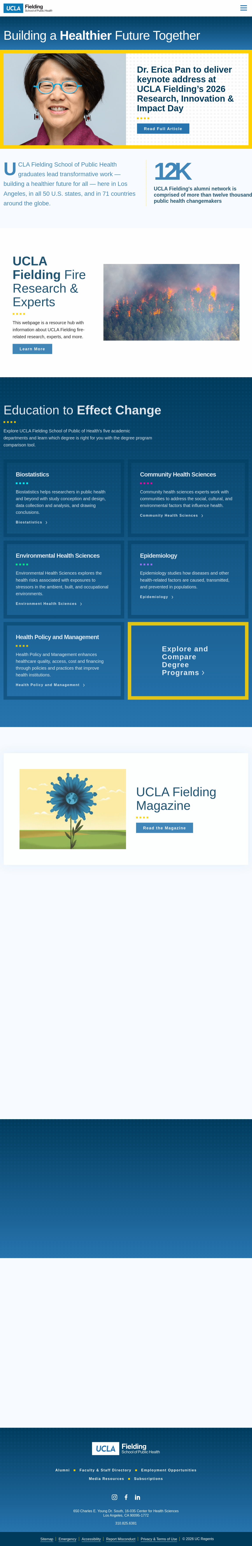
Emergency (67, 1539)
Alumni (62, 1470)
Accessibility (91, 1539)
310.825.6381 (126, 1523)
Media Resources (106, 1479)
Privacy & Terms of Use (159, 1539)
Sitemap (46, 1539)
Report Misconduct (120, 1539)
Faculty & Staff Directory (105, 1470)
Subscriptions (148, 1479)
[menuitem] (62, 1470)
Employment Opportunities (169, 1470)
